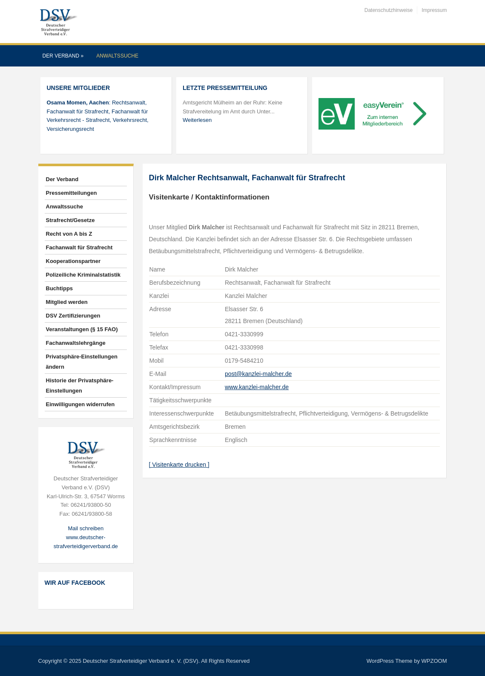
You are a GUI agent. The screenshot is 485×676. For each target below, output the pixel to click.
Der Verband (63, 56)
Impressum (434, 10)
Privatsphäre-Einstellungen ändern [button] (82, 361)
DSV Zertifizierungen (73, 315)
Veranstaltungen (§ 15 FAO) (82, 329)
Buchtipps (59, 288)
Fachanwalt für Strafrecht (79, 247)
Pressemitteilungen (71, 193)
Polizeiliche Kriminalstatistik (83, 275)
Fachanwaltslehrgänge (76, 343)
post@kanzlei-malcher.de (258, 373)
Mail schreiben (85, 528)
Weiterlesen (197, 120)
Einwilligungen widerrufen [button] (80, 404)
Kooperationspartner (73, 261)
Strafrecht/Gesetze (70, 220)
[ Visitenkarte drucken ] (179, 464)
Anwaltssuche (117, 56)
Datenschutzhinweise (388, 10)
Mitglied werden (67, 302)
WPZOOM (434, 661)
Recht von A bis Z (69, 234)
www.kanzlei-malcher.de (257, 387)
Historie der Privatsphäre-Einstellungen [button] (80, 385)
